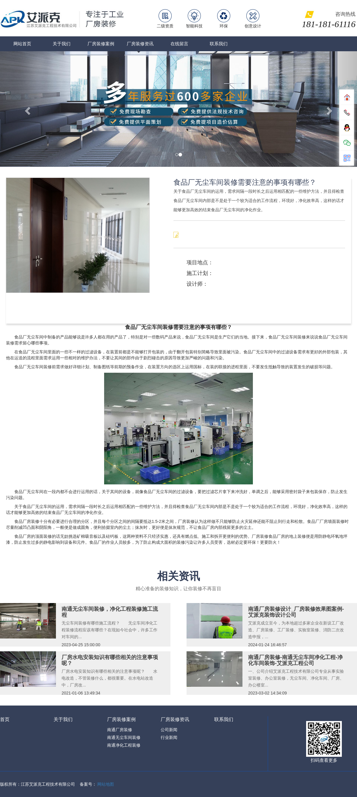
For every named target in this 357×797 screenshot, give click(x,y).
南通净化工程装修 (123, 745)
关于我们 (62, 43)
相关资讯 (178, 576)
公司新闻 (169, 729)
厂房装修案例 (100, 43)
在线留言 (179, 43)
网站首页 (22, 43)
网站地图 (105, 784)
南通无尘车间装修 (123, 737)
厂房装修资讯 (140, 43)
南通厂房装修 (119, 729)
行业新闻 (169, 737)
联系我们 (219, 43)
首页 (5, 719)
